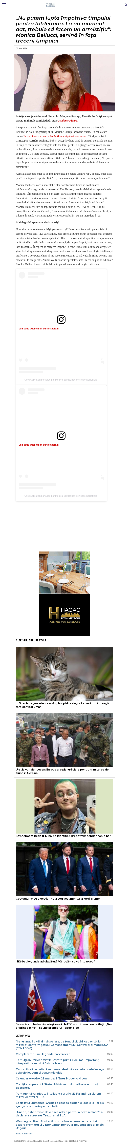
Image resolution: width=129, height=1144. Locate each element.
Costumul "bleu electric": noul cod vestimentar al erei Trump (58, 898)
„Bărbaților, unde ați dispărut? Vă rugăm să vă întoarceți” (55, 961)
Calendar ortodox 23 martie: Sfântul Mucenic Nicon (51, 1078)
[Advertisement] (64, 527)
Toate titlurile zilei (24, 1133)
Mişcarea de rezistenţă (64, 5)
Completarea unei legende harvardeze (43, 1054)
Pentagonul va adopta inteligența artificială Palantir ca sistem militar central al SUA (58, 1095)
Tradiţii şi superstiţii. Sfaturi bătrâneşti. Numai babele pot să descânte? (57, 1086)
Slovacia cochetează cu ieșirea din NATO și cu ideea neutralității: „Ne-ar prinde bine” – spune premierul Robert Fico (64, 1026)
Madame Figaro (67, 120)
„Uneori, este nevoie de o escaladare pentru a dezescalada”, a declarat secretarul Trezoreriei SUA (59, 1114)
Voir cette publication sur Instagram (39, 328)
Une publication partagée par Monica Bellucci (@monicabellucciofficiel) (61, 379)
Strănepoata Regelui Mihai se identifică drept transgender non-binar (63, 836)
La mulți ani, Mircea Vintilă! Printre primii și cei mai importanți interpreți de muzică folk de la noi (57, 1061)
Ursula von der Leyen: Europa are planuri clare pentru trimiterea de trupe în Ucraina (62, 771)
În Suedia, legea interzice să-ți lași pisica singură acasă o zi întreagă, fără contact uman (63, 705)
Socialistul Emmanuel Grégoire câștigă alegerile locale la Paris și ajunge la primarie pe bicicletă (60, 1104)
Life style (39, 640)
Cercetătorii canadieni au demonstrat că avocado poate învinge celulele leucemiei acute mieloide (60, 1071)
